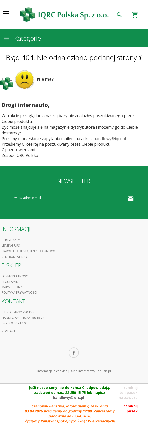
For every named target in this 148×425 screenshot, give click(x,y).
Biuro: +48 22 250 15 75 (19, 312)
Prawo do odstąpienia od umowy (29, 251)
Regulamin (10, 282)
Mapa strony (12, 287)
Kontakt (8, 331)
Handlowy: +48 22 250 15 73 (23, 318)
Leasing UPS (11, 245)
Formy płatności (15, 276)
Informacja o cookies (52, 371)
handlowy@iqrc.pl (109, 138)
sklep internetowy (82, 371)
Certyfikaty (11, 240)
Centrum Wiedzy (14, 257)
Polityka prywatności (19, 292)
